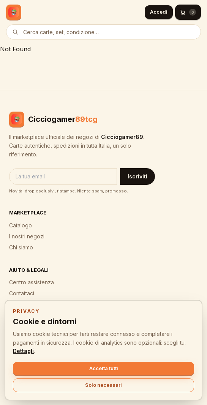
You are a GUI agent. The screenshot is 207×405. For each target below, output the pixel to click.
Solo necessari (103, 385)
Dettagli (23, 351)
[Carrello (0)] (188, 12)
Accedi (158, 12)
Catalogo (20, 225)
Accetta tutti (103, 368)
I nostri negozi (26, 236)
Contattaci (21, 293)
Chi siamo (21, 247)
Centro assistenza (31, 282)
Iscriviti (137, 176)
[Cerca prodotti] (103, 31)
